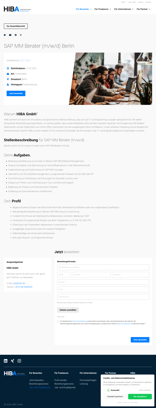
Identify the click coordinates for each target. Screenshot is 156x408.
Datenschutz (134, 402)
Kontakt (119, 402)
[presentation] (73, 331)
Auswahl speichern (115, 396)
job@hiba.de (19, 283)
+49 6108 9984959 (23, 287)
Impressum (126, 402)
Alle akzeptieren (140, 396)
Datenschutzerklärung (79, 321)
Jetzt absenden (140, 340)
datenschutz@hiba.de (124, 324)
